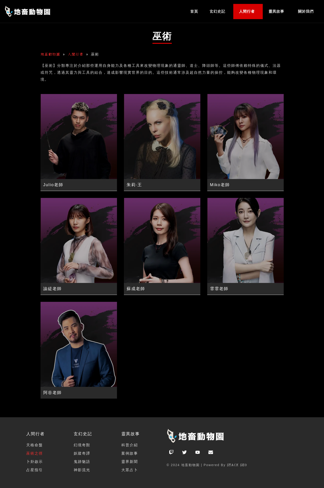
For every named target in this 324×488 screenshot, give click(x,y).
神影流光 (82, 470)
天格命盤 (34, 445)
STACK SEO (237, 465)
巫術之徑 (34, 453)
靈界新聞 (129, 461)
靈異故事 (276, 11)
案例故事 (129, 453)
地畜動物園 (50, 54)
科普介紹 (129, 445)
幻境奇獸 (82, 445)
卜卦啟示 (34, 461)
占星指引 (34, 470)
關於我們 (306, 11)
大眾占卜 (129, 470)
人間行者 (247, 11)
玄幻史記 (217, 11)
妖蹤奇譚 (82, 453)
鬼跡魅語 (82, 461)
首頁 (194, 11)
